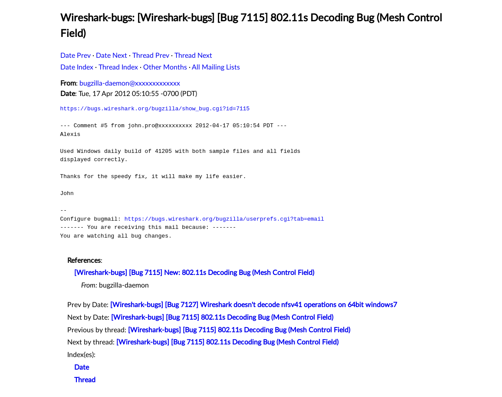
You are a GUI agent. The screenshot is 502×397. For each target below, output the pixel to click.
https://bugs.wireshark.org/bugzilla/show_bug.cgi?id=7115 (155, 108)
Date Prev (75, 55)
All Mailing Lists (216, 67)
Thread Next (193, 55)
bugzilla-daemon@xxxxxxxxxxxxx (129, 83)
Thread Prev (150, 55)
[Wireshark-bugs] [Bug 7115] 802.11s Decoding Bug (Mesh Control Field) (222, 317)
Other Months (165, 67)
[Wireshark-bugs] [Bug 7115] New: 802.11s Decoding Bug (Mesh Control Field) (194, 272)
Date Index (76, 67)
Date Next (111, 55)
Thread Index (118, 67)
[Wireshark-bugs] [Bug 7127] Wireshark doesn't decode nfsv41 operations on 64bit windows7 (253, 304)
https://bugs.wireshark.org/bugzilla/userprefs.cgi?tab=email (224, 219)
